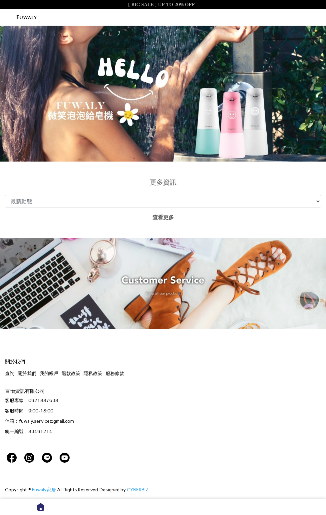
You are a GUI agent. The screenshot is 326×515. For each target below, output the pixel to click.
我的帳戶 (49, 373)
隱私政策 (93, 373)
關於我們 (27, 373)
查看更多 (163, 217)
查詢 (9, 373)
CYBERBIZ (138, 490)
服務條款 (115, 373)
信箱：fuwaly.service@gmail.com (39, 421)
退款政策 (71, 373)
